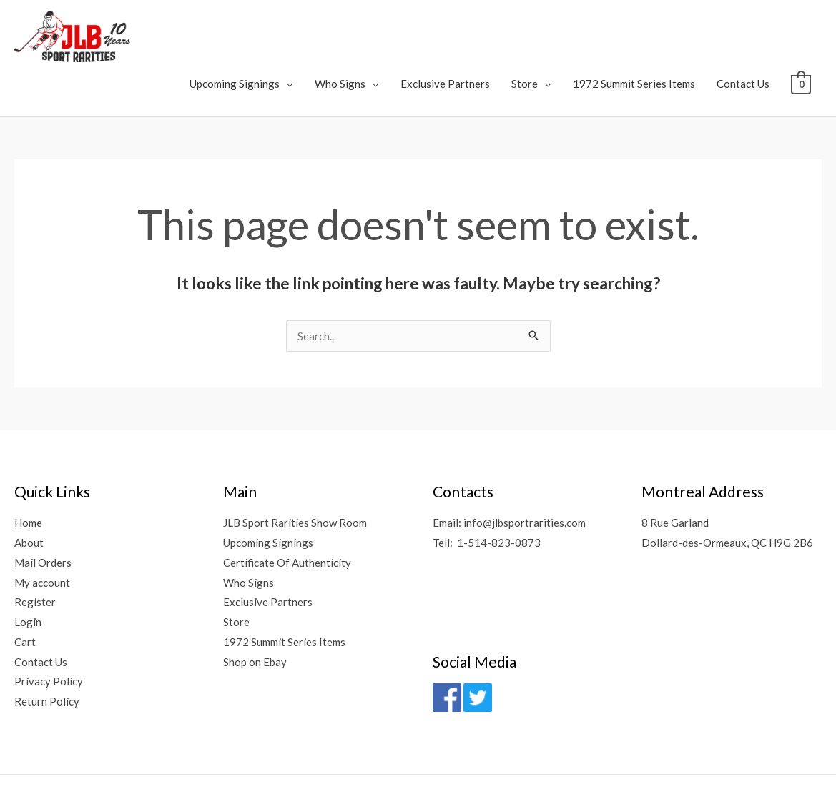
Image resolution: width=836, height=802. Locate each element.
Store (525, 32)
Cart (25, 592)
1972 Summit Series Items (635, 32)
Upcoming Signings (235, 32)
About (29, 493)
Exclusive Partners (446, 32)
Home (28, 473)
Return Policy (46, 651)
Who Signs (340, 32)
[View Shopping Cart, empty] (801, 32)
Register (35, 552)
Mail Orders (43, 512)
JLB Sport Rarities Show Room (295, 473)
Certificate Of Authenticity (287, 512)
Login (27, 572)
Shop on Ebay (255, 612)
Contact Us (743, 32)
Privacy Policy (48, 632)
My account (42, 532)
